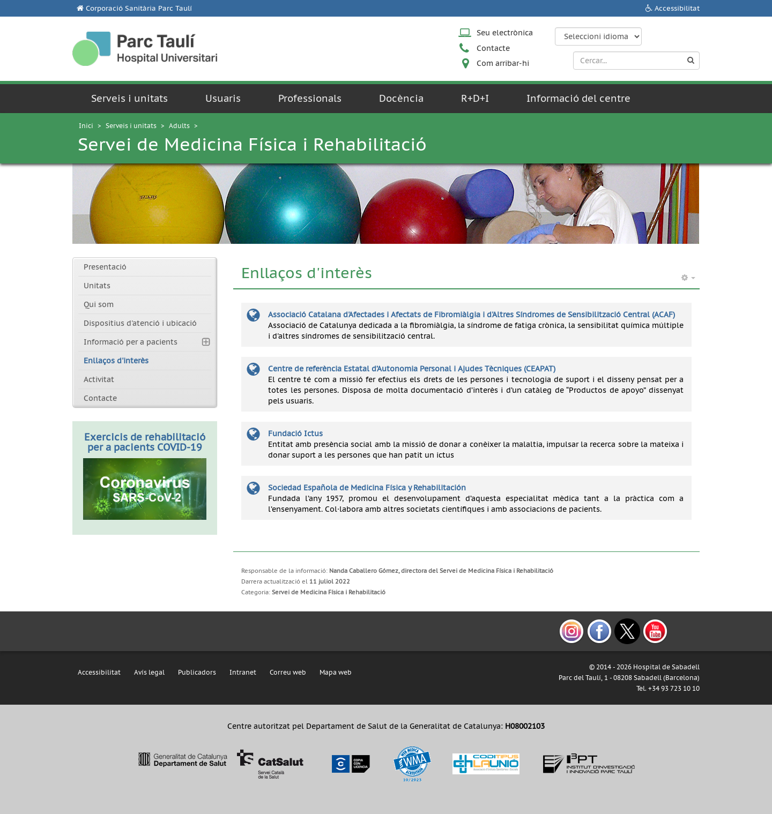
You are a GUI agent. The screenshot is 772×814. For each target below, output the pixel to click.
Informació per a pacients (130, 342)
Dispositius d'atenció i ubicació (140, 323)
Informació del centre (578, 98)
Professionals (310, 98)
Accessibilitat (677, 8)
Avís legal (149, 672)
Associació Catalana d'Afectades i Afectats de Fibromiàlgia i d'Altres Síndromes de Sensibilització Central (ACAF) (471, 314)
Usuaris (223, 98)
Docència (401, 98)
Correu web (288, 672)
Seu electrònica (505, 33)
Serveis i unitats (129, 98)
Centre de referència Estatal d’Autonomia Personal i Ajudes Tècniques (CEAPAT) (411, 369)
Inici (86, 126)
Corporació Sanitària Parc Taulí (139, 8)
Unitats (97, 285)
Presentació (105, 267)
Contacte (493, 48)
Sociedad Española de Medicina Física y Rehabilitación (367, 487)
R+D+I (475, 98)
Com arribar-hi (503, 63)
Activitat (99, 379)
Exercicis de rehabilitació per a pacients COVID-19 (144, 442)
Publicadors (197, 672)
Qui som (99, 304)
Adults (179, 126)
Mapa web (336, 672)
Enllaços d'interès (116, 360)
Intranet (242, 672)
